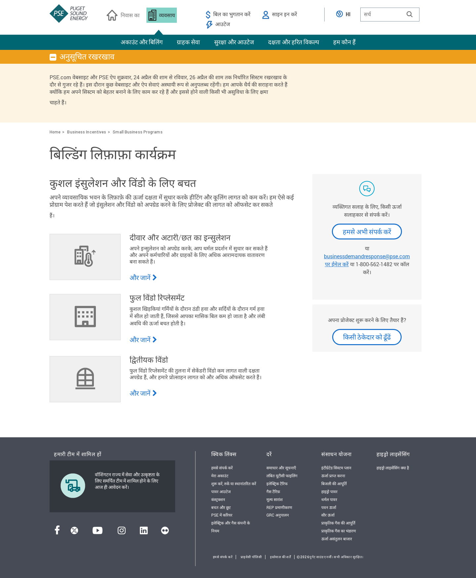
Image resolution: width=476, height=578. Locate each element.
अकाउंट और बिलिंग (142, 42)
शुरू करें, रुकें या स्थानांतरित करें (233, 483)
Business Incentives (86, 131)
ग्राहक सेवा (188, 42)
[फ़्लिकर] (165, 532)
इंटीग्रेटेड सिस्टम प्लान (336, 467)
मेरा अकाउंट (219, 475)
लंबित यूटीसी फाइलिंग (282, 475)
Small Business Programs (137, 131)
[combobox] (390, 14)
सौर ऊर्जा (328, 515)
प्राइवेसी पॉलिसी (251, 557)
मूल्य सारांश (274, 499)
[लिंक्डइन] (143, 532)
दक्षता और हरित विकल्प (293, 42)
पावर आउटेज (221, 491)
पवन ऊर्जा (328, 507)
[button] (409, 14)
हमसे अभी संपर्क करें (367, 231)
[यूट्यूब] (97, 532)
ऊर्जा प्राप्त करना (333, 475)
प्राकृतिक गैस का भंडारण (338, 530)
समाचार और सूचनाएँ (281, 467)
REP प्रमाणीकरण (279, 507)
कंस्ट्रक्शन (218, 499)
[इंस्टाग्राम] (121, 532)
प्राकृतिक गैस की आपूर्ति (338, 522)
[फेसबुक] (57, 532)
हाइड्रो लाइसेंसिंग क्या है (393, 467)
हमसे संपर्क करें (222, 467)
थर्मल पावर (329, 499)
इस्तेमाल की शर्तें (280, 557)
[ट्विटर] (74, 532)
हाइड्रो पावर (329, 491)
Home (55, 131)
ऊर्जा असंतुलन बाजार (336, 538)
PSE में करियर (221, 515)
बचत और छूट (221, 507)
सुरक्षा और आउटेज (234, 42)
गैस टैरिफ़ (273, 491)
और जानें (143, 277)
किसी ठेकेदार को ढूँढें (367, 337)
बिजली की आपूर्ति (334, 483)
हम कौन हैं (344, 42)
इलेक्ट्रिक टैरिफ (277, 483)
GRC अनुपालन (277, 515)
